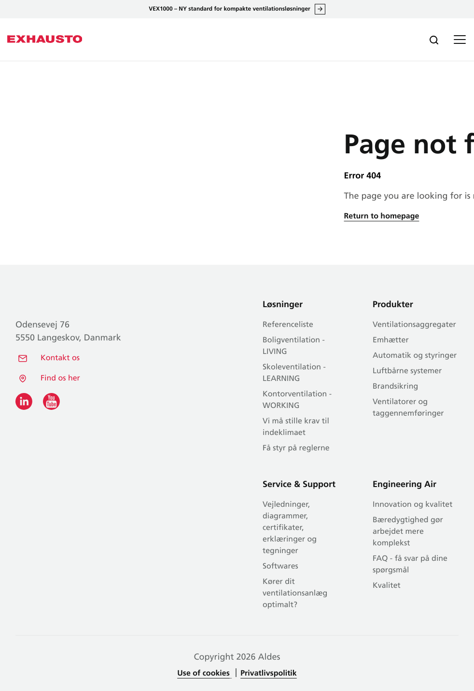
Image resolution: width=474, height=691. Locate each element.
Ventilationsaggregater (414, 325)
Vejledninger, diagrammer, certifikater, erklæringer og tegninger (290, 528)
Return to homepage (381, 216)
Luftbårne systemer (407, 371)
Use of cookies (203, 673)
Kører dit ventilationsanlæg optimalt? (295, 593)
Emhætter (391, 340)
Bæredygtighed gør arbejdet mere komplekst (408, 531)
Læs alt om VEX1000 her (320, 9)
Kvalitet (387, 586)
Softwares (280, 566)
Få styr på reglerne (296, 448)
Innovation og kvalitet (412, 505)
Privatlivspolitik (268, 673)
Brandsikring (395, 387)
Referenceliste (288, 325)
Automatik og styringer (415, 356)
